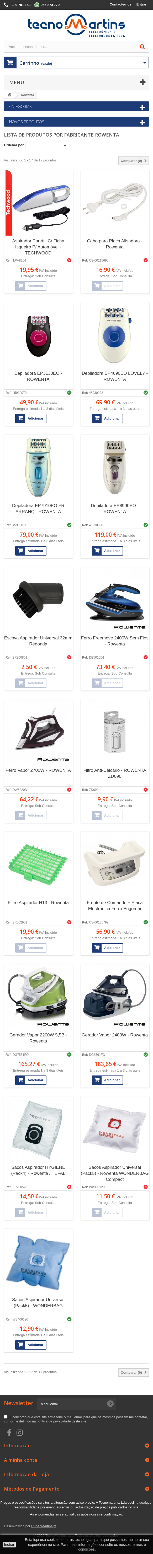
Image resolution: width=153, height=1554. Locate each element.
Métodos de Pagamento (32, 1489)
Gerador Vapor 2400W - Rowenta (115, 1035)
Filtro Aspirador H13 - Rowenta (38, 902)
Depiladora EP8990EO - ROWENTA (115, 508)
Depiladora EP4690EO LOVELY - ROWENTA (115, 376)
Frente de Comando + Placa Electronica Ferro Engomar (115, 905)
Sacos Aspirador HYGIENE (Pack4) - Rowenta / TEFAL (38, 1170)
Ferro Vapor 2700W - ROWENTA (38, 770)
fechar (9, 1544)
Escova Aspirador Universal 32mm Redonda (38, 640)
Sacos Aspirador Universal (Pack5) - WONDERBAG (38, 1302)
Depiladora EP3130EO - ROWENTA (38, 376)
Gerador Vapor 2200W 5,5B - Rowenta (38, 1038)
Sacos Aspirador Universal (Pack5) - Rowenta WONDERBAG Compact (115, 1173)
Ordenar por (14, 145)
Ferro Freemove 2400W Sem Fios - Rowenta (115, 640)
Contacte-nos (120, 4)
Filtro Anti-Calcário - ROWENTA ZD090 (114, 773)
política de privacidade (54, 1421)
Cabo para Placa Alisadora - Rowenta (115, 243)
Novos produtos (26, 121)
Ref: (9, 260)
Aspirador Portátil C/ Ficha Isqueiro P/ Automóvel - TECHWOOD (38, 247)
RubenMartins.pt (43, 1526)
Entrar (141, 4)
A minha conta (20, 1460)
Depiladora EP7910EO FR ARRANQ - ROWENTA (38, 508)
